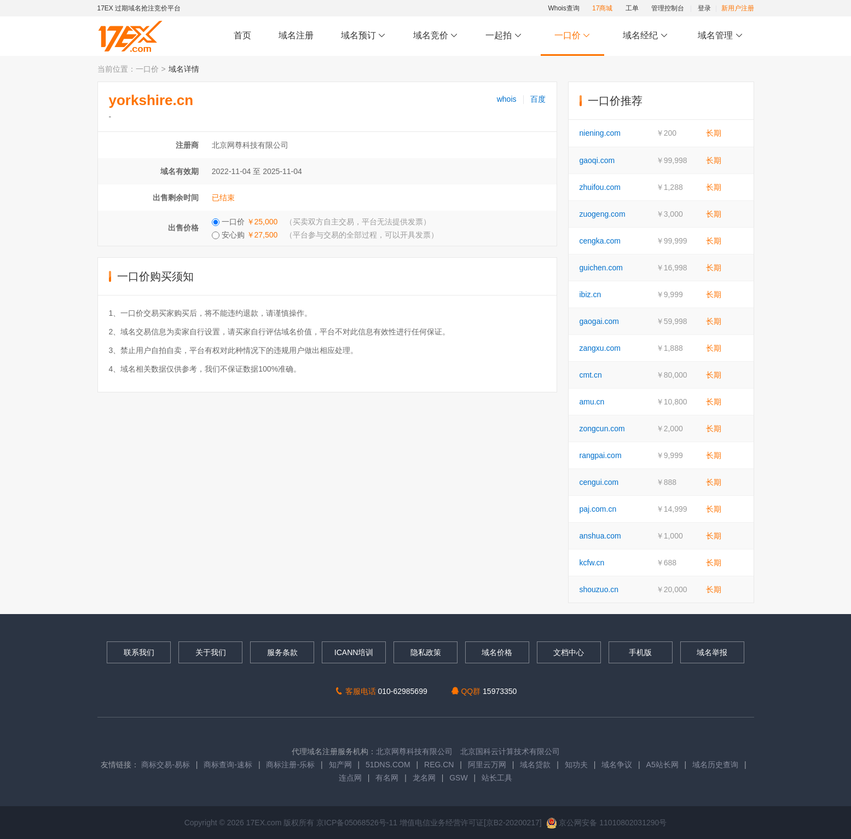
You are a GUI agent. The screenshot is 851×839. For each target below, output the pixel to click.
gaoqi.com (597, 160)
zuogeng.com (603, 214)
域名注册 (296, 35)
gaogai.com (599, 321)
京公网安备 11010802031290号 (606, 822)
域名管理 (720, 36)
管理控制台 (667, 8)
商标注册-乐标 (290, 764)
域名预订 (363, 36)
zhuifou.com (600, 187)
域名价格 (497, 652)
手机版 (640, 652)
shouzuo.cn (599, 589)
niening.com (600, 133)
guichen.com (601, 267)
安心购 (325, 234)
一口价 (572, 36)
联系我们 (139, 652)
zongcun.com (602, 428)
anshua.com (600, 535)
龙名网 (424, 777)
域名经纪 (645, 36)
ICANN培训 (354, 652)
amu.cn (592, 401)
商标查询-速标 (229, 764)
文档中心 (568, 652)
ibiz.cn (590, 294)
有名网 (386, 777)
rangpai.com (601, 455)
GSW (458, 777)
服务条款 (282, 652)
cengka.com (600, 240)
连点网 (350, 777)
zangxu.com (600, 348)
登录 (704, 8)
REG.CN (439, 764)
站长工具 (497, 777)
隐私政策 (425, 652)
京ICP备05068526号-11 (358, 822)
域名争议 (617, 764)
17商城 (602, 8)
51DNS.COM (388, 764)
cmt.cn (591, 375)
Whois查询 (563, 8)
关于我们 (210, 652)
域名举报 (712, 652)
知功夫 (576, 764)
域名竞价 (435, 36)
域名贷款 (535, 764)
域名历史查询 (715, 764)
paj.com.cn (598, 509)
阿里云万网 (487, 764)
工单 (632, 8)
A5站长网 (662, 764)
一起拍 (504, 36)
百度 (538, 99)
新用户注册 (737, 8)
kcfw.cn (592, 562)
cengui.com (599, 482)
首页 (242, 35)
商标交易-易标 (165, 764)
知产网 (340, 764)
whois (507, 99)
